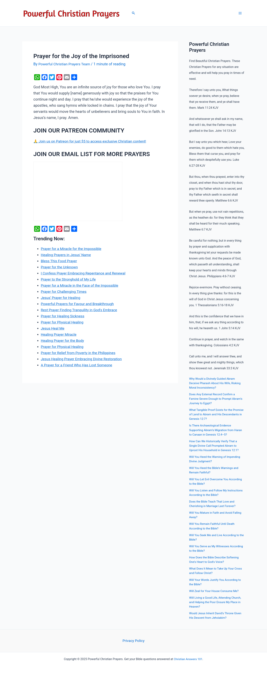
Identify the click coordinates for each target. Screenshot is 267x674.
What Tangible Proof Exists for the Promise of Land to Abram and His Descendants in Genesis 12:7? (211, 414)
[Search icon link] (133, 13)
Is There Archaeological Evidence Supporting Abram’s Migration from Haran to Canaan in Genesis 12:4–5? (216, 430)
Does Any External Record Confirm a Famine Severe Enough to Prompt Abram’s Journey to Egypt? (216, 398)
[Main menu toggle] (240, 13)
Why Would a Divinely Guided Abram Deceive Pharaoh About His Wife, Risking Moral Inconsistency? (216, 383)
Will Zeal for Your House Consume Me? (214, 590)
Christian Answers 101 (188, 658)
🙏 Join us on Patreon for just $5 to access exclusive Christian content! (92, 141)
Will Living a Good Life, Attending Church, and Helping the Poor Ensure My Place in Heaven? (216, 601)
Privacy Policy (133, 640)
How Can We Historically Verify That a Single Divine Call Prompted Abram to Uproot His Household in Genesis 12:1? (214, 445)
